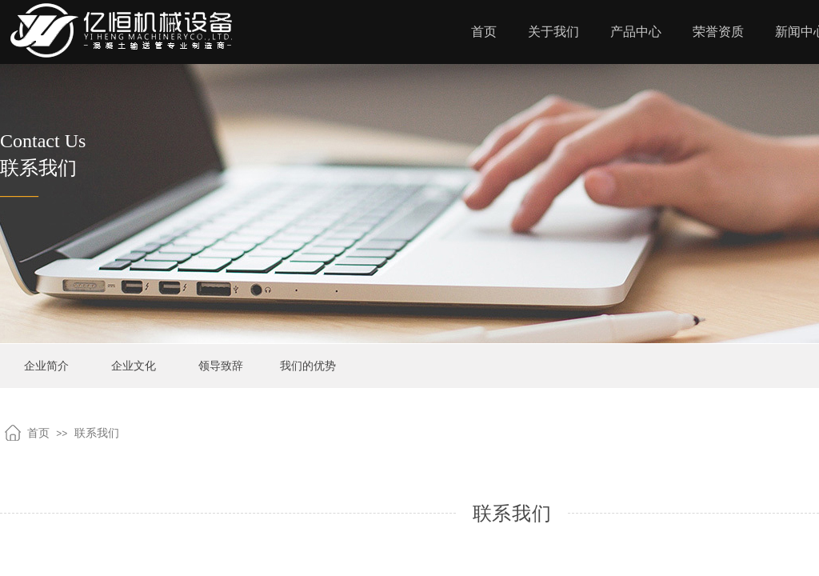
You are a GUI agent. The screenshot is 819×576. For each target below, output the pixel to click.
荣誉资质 (718, 31)
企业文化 (133, 366)
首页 (484, 31)
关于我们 (553, 31)
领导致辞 (220, 366)
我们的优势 (308, 366)
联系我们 (96, 433)
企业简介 (46, 366)
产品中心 (635, 31)
